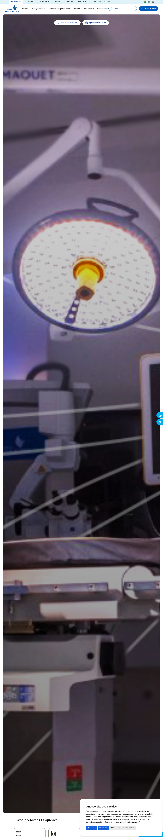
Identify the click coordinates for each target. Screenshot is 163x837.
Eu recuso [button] (103, 828)
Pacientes (31, 1)
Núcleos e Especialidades (60, 9)
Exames (77, 9)
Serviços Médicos (39, 9)
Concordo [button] (91, 828)
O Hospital (24, 9)
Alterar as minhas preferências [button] (122, 828)
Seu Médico (89, 9)
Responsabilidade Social (102, 1)
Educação (58, 1)
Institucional (16, 1)
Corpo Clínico (44, 1)
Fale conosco (102, 9)
